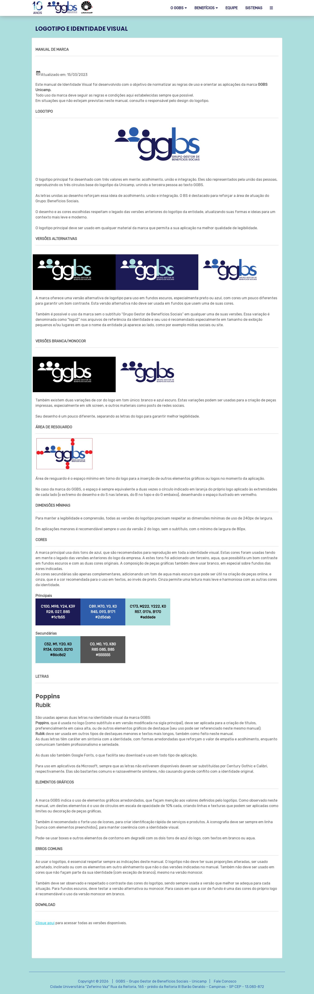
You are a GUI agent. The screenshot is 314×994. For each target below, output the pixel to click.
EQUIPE (232, 8)
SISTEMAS (253, 8)
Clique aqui (45, 923)
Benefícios (204, 8)
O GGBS (177, 8)
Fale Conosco (225, 981)
